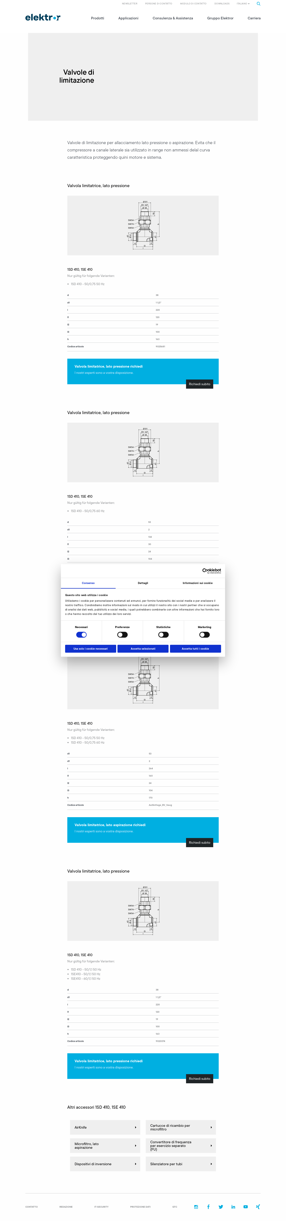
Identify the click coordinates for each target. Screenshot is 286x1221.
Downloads (222, 3)
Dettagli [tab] (143, 583)
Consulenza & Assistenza (173, 18)
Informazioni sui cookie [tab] (197, 583)
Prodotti (97, 18)
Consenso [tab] (88, 583)
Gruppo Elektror (220, 18)
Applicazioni (128, 18)
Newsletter (129, 3)
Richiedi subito (199, 384)
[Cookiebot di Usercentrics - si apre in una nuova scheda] (205, 571)
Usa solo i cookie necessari (91, 649)
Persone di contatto (158, 3)
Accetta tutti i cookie (195, 649)
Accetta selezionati (143, 649)
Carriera (254, 18)
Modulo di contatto (193, 3)
